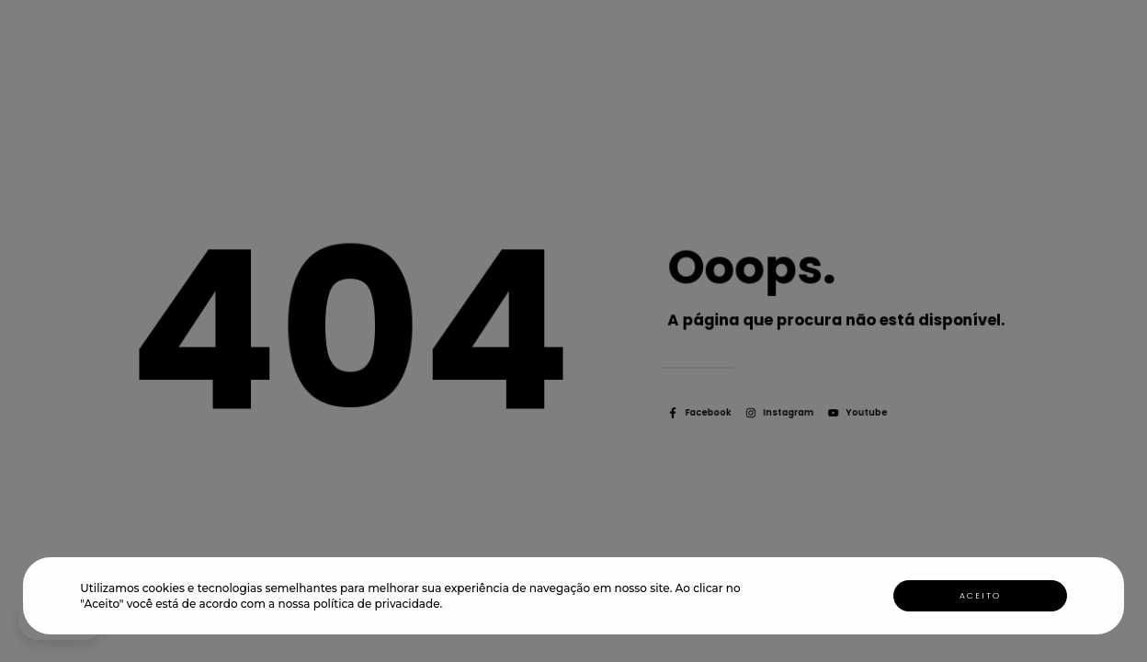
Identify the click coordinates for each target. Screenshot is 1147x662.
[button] (448, 605)
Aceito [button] (980, 595)
